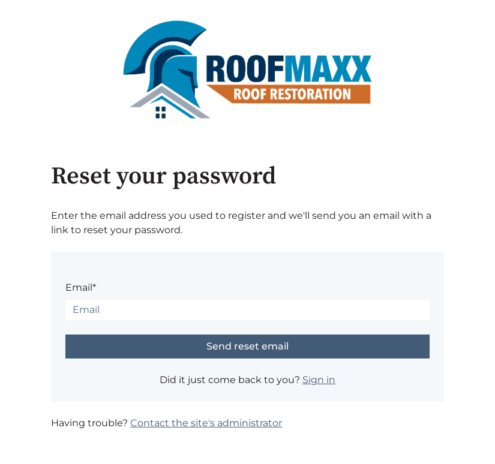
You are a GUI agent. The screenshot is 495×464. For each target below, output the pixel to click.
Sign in (318, 379)
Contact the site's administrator (206, 423)
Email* (80, 287)
